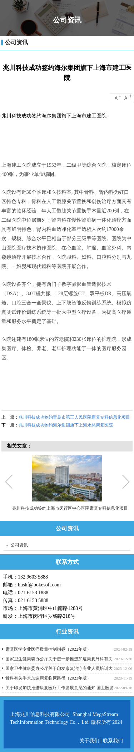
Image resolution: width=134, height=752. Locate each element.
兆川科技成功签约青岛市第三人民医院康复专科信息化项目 (74, 417)
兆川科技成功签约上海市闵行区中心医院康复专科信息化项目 (70, 508)
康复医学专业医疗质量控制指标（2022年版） (48, 649)
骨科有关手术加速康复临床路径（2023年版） (48, 678)
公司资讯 (16, 42)
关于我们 (90, 740)
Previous (10, 482)
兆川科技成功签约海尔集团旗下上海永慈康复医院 (66, 425)
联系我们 (113, 740)
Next (125, 482)
